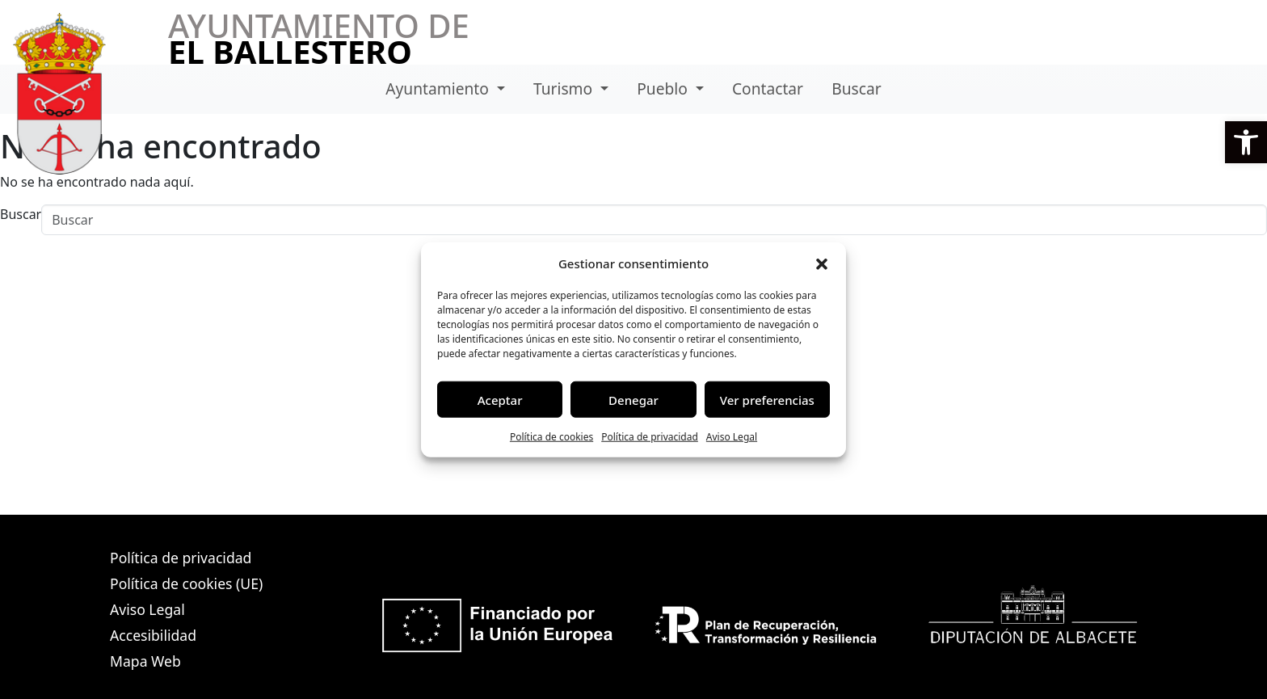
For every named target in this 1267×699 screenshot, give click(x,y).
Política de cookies (551, 437)
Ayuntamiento (439, 88)
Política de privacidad (649, 437)
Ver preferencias (767, 399)
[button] (1246, 142)
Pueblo (664, 88)
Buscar (856, 88)
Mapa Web (145, 661)
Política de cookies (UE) (186, 583)
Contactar (767, 88)
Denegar (633, 399)
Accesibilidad (153, 635)
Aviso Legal (731, 437)
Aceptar (500, 399)
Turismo (564, 88)
